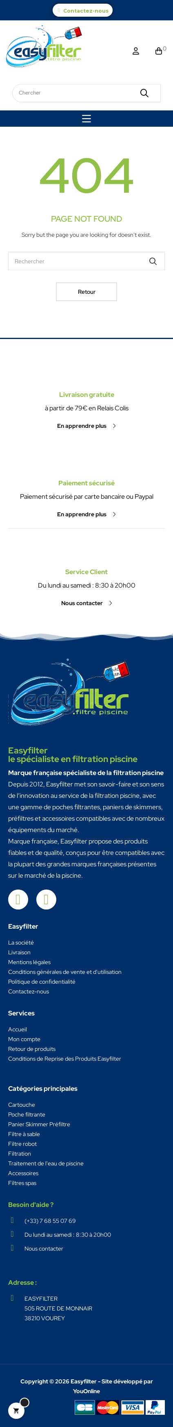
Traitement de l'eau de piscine (46, 1163)
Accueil (17, 1029)
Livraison (19, 952)
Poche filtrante (26, 1114)
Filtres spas (22, 1183)
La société (21, 942)
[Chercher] (86, 261)
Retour (86, 291)
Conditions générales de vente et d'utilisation (65, 972)
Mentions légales (29, 962)
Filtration (19, 1153)
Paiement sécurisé (86, 442)
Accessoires (23, 1173)
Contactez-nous (86, 11)
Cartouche (21, 1104)
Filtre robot (22, 1143)
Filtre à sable (24, 1134)
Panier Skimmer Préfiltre (39, 1124)
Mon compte (24, 1039)
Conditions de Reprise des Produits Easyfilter (64, 1058)
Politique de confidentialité (41, 981)
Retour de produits (31, 1049)
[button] (86, 473)
